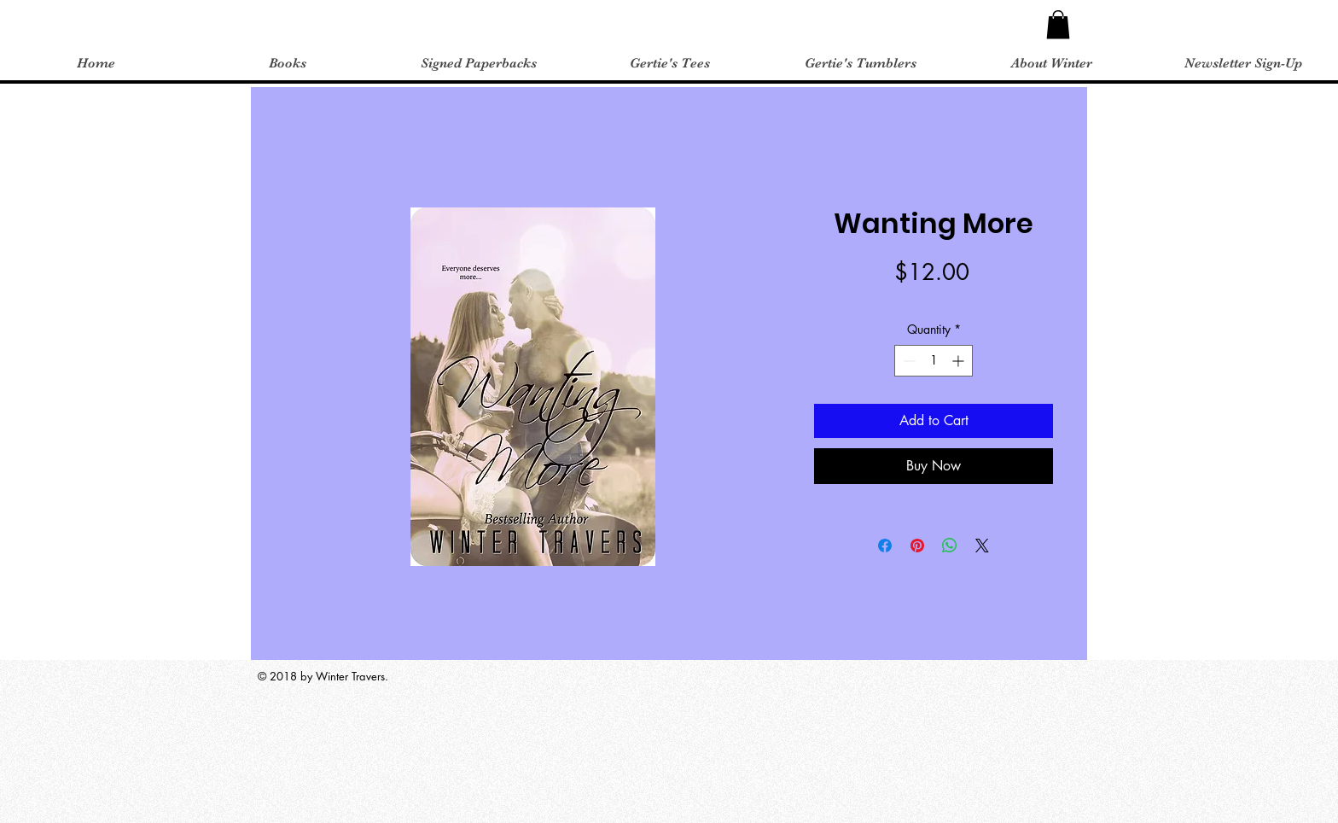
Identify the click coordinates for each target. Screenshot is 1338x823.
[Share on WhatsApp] (950, 545)
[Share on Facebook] (885, 545)
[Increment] (959, 361)
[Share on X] (982, 545)
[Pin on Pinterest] (917, 545)
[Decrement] (907, 361)
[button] (1058, 24)
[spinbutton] (933, 361)
